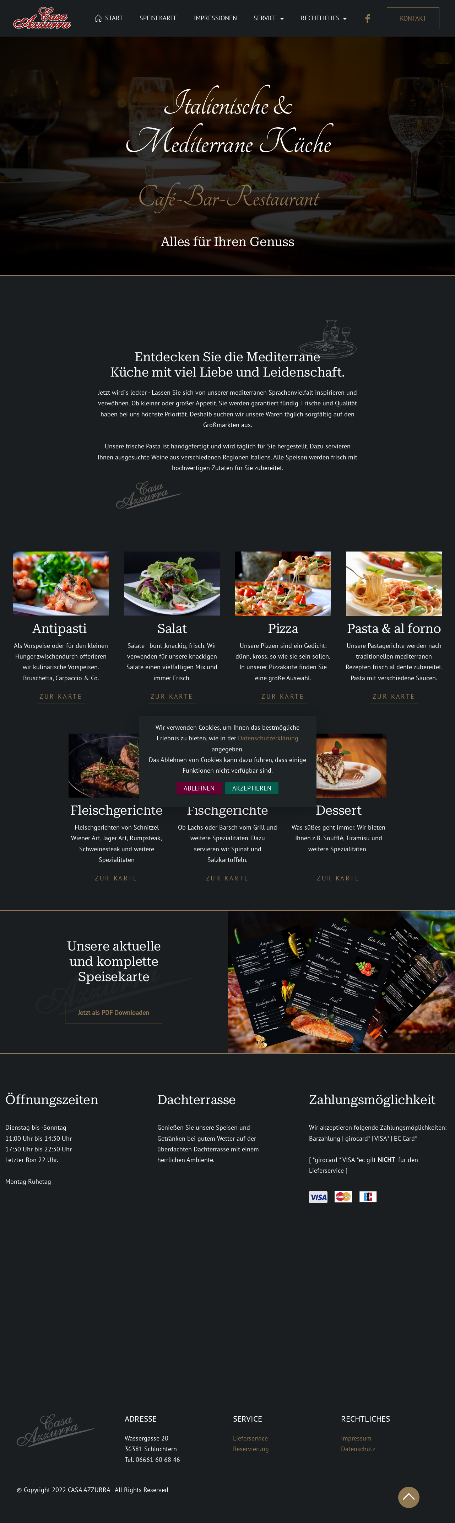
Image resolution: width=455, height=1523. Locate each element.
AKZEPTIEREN (251, 788)
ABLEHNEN (199, 788)
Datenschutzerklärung (268, 738)
